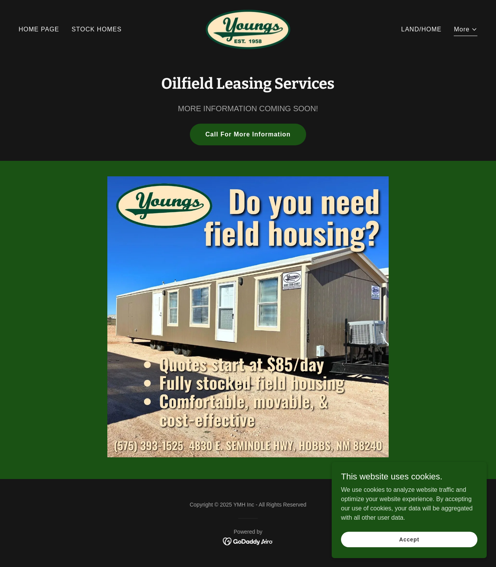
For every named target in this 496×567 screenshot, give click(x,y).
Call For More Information (248, 134)
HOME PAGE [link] (39, 29)
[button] (465, 30)
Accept (409, 539)
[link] (248, 29)
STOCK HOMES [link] (97, 29)
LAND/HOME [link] (421, 29)
